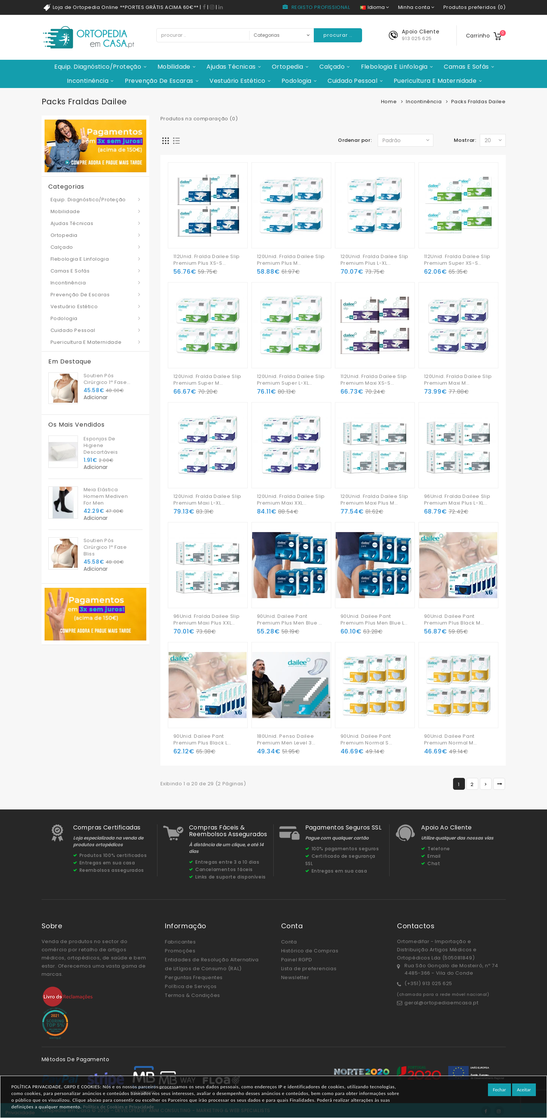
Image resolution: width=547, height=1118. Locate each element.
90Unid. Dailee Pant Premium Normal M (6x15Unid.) (449, 739)
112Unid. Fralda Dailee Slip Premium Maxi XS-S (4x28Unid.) (374, 380)
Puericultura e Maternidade (435, 80)
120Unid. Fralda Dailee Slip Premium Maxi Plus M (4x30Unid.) (374, 499)
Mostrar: (465, 140)
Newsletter (295, 977)
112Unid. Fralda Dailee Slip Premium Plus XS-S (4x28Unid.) (206, 260)
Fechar (499, 1089)
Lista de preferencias (309, 968)
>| (499, 784)
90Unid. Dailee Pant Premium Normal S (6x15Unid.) (366, 739)
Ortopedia (287, 66)
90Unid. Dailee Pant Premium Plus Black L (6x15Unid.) (200, 739)
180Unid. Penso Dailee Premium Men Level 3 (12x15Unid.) (285, 739)
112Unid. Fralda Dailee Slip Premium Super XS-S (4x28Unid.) (457, 260)
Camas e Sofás (466, 66)
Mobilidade (174, 66)
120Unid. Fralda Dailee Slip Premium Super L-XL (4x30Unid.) (291, 380)
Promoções (180, 950)
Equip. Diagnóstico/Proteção (97, 66)
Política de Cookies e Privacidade (118, 1106)
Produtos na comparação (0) (199, 118)
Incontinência (87, 80)
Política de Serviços (191, 986)
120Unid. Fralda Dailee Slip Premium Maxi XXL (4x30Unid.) (291, 499)
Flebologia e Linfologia (394, 66)
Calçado (332, 66)
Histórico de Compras (310, 950)
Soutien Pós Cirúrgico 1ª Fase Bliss (105, 379)
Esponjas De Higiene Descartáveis (101, 445)
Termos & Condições (192, 995)
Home (389, 101)
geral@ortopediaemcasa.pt (441, 1002)
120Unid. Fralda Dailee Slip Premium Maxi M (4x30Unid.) (458, 380)
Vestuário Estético (237, 80)
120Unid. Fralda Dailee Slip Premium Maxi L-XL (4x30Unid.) (207, 499)
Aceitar (524, 1089)
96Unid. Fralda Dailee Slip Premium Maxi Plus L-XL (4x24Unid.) (457, 499)
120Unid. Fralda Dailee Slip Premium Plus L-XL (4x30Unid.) (374, 260)
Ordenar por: (355, 140)
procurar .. (337, 35)
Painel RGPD (297, 959)
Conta (289, 941)
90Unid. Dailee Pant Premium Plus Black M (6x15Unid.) (452, 619)
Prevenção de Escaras (159, 80)
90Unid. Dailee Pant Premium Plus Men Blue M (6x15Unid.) (290, 619)
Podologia (296, 80)
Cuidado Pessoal (352, 80)
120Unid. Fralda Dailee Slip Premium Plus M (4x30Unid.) (291, 260)
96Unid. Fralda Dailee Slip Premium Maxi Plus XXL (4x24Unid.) (206, 619)
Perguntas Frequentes (194, 977)
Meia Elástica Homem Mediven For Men (106, 496)
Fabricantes (180, 941)
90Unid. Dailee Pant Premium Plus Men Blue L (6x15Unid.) (372, 619)
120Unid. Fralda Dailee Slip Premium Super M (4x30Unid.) (207, 380)
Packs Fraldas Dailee (478, 101)
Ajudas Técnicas (230, 66)
